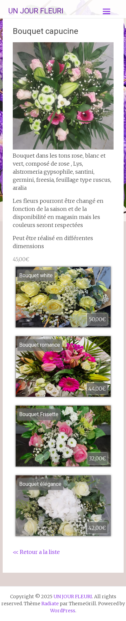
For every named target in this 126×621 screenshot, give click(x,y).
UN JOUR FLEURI (36, 11)
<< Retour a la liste (36, 552)
